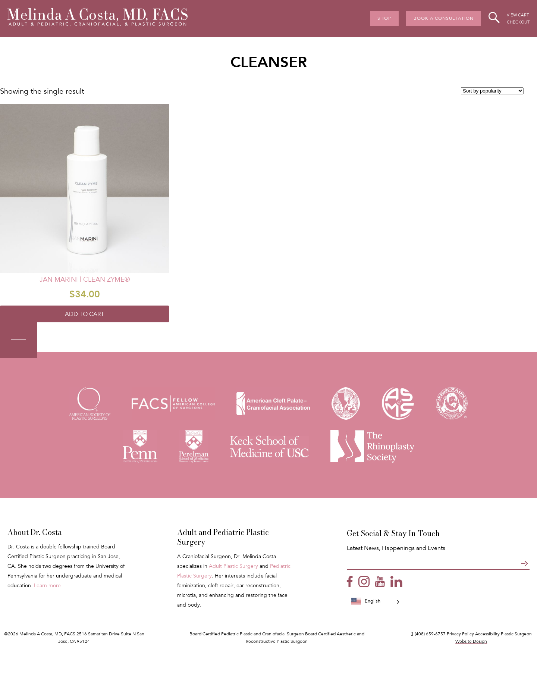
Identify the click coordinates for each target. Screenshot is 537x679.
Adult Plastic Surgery (233, 566)
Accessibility (487, 634)
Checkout (518, 23)
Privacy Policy (460, 634)
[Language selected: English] (375, 602)
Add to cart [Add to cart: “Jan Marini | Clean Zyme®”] (84, 314)
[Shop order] (492, 90)
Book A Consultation (444, 18)
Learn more (47, 586)
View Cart (518, 15)
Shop (384, 18)
